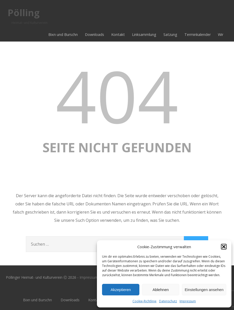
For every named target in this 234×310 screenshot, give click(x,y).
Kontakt (118, 34)
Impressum (188, 301)
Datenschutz (168, 301)
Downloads (94, 34)
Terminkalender (197, 34)
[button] (223, 246)
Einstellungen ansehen (204, 289)
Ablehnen (160, 289)
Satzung (170, 34)
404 (117, 95)
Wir (220, 34)
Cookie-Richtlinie (144, 301)
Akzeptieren (120, 289)
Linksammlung (144, 34)
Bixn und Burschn (63, 34)
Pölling (24, 12)
